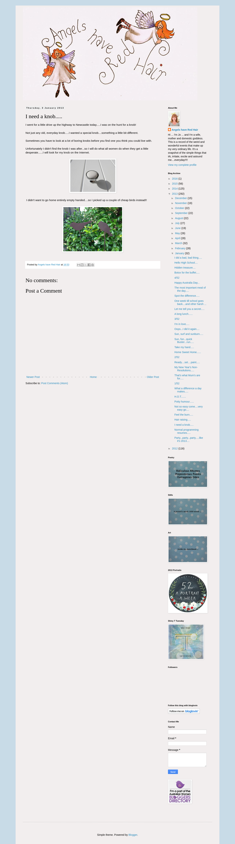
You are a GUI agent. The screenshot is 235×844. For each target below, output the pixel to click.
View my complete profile (182, 164)
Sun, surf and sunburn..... (188, 333)
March (179, 243)
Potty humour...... (184, 401)
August (179, 218)
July (177, 223)
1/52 (176, 383)
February (180, 248)
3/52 (176, 318)
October (180, 208)
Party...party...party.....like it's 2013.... (188, 439)
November (181, 203)
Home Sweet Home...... (187, 352)
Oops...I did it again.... (186, 329)
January (180, 253)
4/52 (176, 277)
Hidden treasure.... (185, 267)
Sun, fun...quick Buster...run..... (184, 341)
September (181, 213)
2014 (175, 188)
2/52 (176, 357)
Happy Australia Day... (187, 282)
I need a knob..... (184, 424)
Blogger (133, 834)
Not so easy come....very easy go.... (188, 408)
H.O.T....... (180, 396)
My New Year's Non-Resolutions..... (186, 369)
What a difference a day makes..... (188, 390)
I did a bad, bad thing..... (188, 257)
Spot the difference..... (187, 295)
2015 (175, 183)
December (181, 198)
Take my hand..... (184, 347)
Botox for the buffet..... (187, 272)
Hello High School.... (186, 262)
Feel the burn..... (183, 414)
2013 (175, 193)
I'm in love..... (181, 324)
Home (93, 376)
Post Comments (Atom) (54, 383)
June (178, 228)
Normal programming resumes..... (186, 431)
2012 (175, 448)
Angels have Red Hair (185, 129)
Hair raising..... (182, 419)
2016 (175, 178)
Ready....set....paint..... (187, 362)
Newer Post (33, 376)
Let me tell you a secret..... (189, 308)
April (178, 238)
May (177, 233)
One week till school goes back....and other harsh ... (190, 302)
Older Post (153, 376)
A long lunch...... (183, 313)
